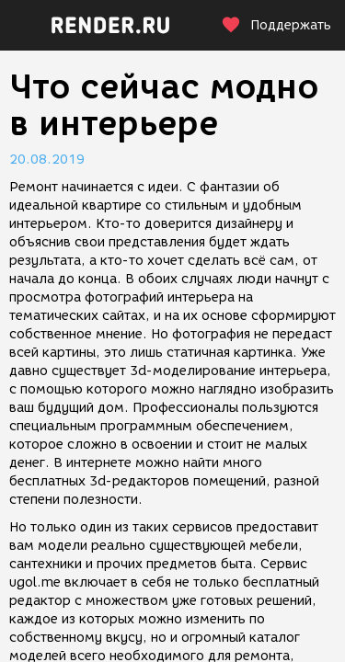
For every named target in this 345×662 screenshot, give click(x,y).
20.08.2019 (47, 159)
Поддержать (276, 25)
